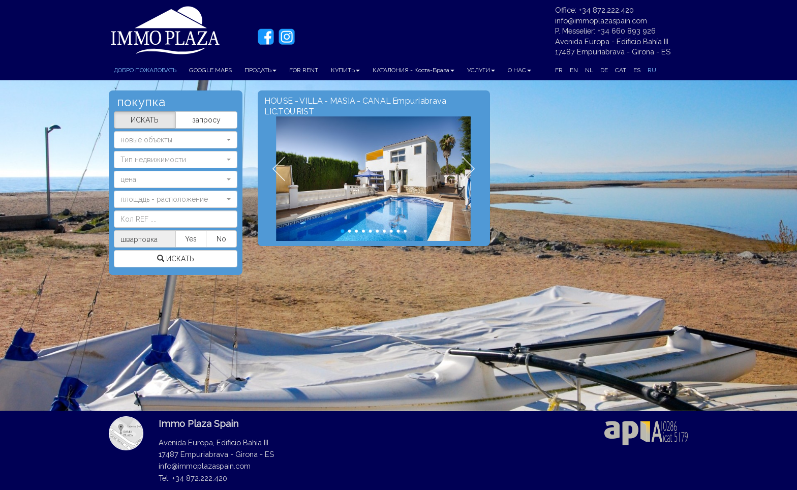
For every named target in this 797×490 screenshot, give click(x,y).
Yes (191, 239)
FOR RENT (303, 70)
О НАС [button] (519, 70)
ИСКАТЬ (145, 120)
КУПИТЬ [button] (345, 70)
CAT (620, 70)
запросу (206, 120)
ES (636, 70)
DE (604, 70)
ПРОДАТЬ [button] (260, 70)
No (221, 239)
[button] (175, 159)
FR (559, 70)
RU (652, 70)
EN (574, 70)
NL (589, 70)
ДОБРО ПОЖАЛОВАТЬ (145, 70)
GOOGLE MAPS (210, 70)
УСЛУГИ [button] (481, 70)
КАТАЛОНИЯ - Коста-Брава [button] (413, 70)
